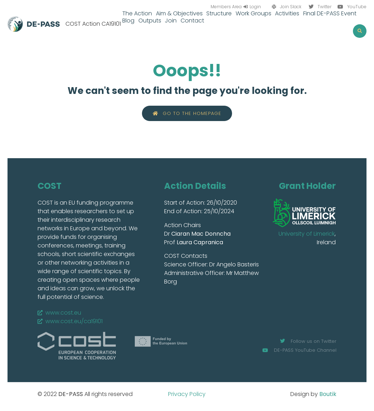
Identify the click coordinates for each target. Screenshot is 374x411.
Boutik (327, 394)
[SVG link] (304, 213)
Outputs (149, 20)
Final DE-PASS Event (329, 13)
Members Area (226, 7)
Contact (192, 20)
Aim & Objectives (179, 13)
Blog (128, 20)
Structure (219, 13)
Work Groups (253, 13)
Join (171, 20)
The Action (137, 13)
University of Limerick (307, 234)
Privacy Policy (187, 394)
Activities (287, 13)
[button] (359, 31)
